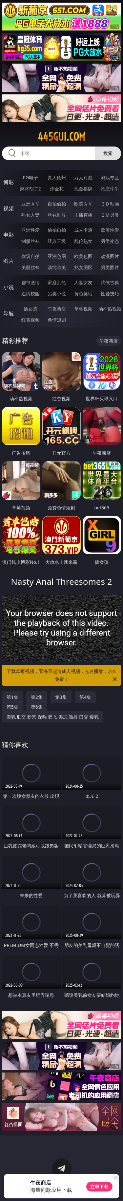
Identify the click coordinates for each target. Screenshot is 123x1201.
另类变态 (110, 241)
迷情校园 (30, 293)
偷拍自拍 (57, 230)
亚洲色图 (57, 256)
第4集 (85, 697)
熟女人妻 (30, 215)
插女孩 (30, 308)
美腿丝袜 (30, 267)
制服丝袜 (30, 241)
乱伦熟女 (83, 241)
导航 (8, 313)
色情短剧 (57, 320)
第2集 (37, 697)
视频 (8, 208)
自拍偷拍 (57, 204)
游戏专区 (110, 177)
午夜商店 (57, 308)
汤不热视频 (109, 308)
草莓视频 (83, 308)
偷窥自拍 (30, 256)
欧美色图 (83, 256)
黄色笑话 (83, 293)
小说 (8, 287)
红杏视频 (30, 320)
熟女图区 (83, 267)
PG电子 (30, 177)
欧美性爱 (110, 230)
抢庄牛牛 (110, 189)
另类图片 (110, 267)
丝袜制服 (57, 215)
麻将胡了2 (30, 189)
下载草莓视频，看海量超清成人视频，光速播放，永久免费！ (62, 675)
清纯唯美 (57, 267)
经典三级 (57, 241)
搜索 (108, 153)
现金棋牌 (83, 189)
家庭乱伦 (57, 282)
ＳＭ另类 (110, 215)
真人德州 (57, 177)
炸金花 (57, 189)
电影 (8, 234)
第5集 (12, 707)
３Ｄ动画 (110, 204)
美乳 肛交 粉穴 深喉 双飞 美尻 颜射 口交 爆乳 (53, 717)
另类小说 (57, 293)
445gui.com (61, 136)
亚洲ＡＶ (30, 204)
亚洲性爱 (30, 230)
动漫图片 (110, 256)
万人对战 (83, 177)
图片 (8, 261)
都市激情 (30, 282)
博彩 (8, 182)
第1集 (12, 697)
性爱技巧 (110, 293)
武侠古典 (110, 282)
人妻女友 (83, 282)
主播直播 (83, 215)
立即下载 (99, 1186)
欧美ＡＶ (83, 204)
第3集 (61, 697)
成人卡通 (83, 230)
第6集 (37, 707)
